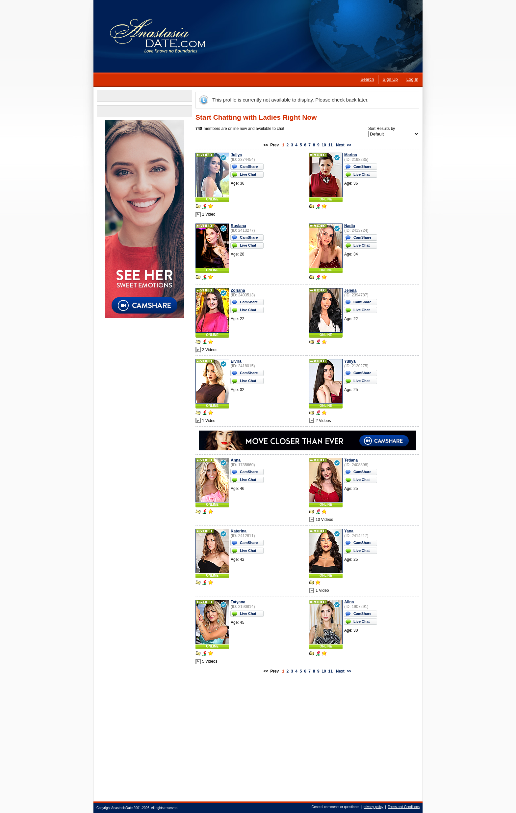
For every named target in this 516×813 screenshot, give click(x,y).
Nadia (349, 226)
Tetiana (351, 460)
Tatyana (238, 602)
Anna (236, 460)
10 (324, 145)
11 (330, 145)
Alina (349, 602)
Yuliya (350, 361)
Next (340, 145)
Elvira (236, 361)
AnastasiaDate (122, 808)
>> (349, 145)
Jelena (350, 290)
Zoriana (238, 290)
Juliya (236, 155)
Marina (350, 155)
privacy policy (373, 807)
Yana (348, 531)
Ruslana (238, 226)
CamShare (249, 166)
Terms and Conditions (404, 807)
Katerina (238, 531)
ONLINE (212, 199)
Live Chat (248, 174)
